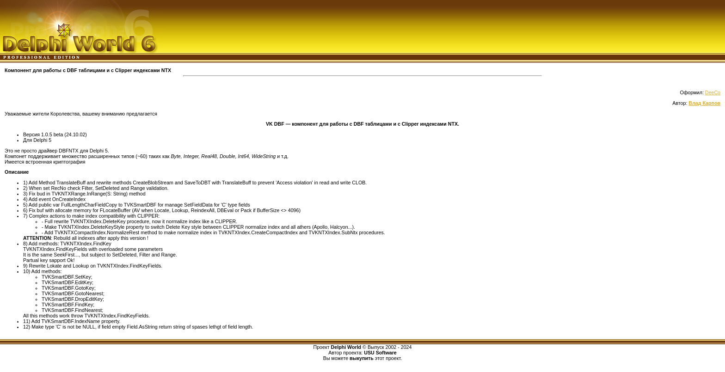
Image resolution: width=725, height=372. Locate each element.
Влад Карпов (704, 103)
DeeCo (712, 92)
